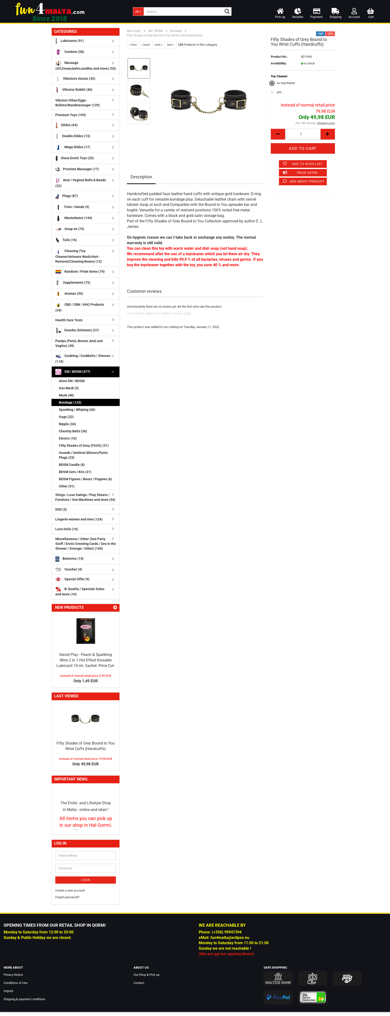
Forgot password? (67, 897)
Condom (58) (69, 52)
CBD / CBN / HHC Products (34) (79, 307)
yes (276, 92)
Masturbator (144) (73, 218)
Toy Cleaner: (279, 76)
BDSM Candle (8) (72, 465)
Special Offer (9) (72, 579)
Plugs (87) (66, 196)
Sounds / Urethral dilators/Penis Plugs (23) (83, 455)
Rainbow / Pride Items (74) (80, 272)
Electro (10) (68, 438)
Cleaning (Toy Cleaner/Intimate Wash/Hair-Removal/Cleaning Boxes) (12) (78, 255)
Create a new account (70, 890)
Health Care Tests (69, 320)
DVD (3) (61, 509)
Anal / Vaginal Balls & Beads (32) (80, 182)
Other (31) (66, 486)
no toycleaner (283, 83)
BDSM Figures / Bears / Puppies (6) (85, 479)
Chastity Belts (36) (73, 431)
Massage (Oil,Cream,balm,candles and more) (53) (85, 65)
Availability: (279, 63)
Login (187, 313)
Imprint (8, 991)
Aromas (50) (69, 294)
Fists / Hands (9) (72, 207)
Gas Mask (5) (69, 388)
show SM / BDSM (72, 381)
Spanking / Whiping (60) (77, 410)
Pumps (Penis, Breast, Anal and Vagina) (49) (79, 343)
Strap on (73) (69, 229)
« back (145, 44)
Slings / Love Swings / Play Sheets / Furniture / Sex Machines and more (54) (85, 497)
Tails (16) (66, 240)
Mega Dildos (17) (72, 147)
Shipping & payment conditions (24, 999)
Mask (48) (66, 395)
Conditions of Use (16, 983)
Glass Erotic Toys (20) (74, 158)
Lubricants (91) (69, 41)
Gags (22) (66, 417)
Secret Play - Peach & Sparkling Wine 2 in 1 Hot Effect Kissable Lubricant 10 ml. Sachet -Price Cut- (86, 660)
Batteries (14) (69, 559)
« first (133, 44)
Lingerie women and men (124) (78, 519)
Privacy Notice (13, 974)
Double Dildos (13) (72, 136)
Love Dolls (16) (66, 529)
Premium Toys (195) (70, 115)
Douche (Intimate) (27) (77, 330)
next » (159, 44)
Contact (139, 983)
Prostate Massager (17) (77, 169)
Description (141, 176)
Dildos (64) (66, 125)
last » (170, 44)
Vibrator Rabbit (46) (74, 90)
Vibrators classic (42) (75, 79)
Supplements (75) (72, 283)
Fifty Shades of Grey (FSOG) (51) (84, 445)
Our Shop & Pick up (146, 974)
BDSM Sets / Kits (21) (75, 472)
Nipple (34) (67, 424)
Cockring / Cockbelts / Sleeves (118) (82, 358)
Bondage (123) (70, 402)
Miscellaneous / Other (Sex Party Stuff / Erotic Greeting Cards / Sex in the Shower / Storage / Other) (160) (85, 543)
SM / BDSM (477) (72, 372)
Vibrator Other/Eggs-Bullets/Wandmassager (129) (77, 102)
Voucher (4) (68, 569)
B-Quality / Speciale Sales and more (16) (79, 591)
